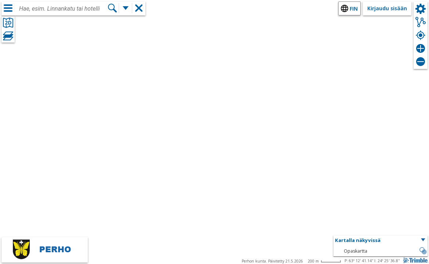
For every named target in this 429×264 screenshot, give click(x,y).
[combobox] (63, 8)
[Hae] (112, 8)
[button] (381, 240)
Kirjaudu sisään (387, 8)
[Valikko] (8, 8)
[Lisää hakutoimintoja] (125, 8)
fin (354, 8)
